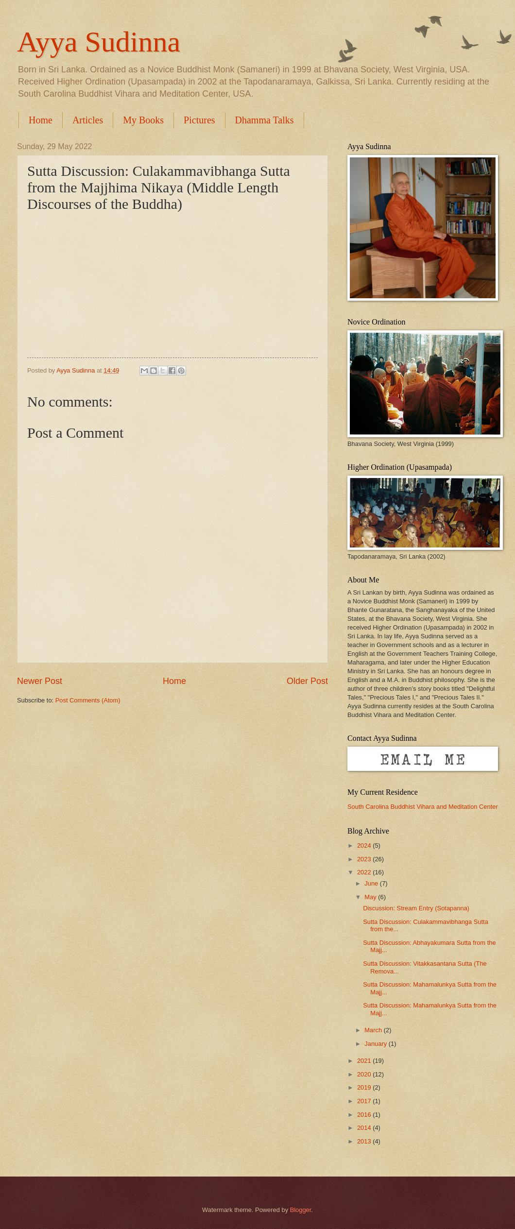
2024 (365, 845)
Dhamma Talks (264, 120)
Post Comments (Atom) (87, 700)
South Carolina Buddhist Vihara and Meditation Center (422, 806)
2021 (365, 1060)
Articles (87, 120)
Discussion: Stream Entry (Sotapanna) (416, 908)
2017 (365, 1101)
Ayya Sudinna (98, 42)
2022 (365, 872)
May (371, 897)
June (372, 883)
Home (40, 120)
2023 (365, 859)
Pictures (199, 120)
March (373, 1030)
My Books (143, 120)
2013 (365, 1141)
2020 (365, 1074)
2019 (365, 1087)
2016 (365, 1114)
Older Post (307, 681)
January (376, 1043)
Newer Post (39, 681)
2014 (365, 1127)
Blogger (300, 1209)
